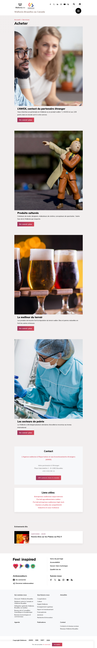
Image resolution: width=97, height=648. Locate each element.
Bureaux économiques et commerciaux (22, 616)
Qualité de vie (55, 569)
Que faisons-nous (43, 595)
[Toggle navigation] (78, 11)
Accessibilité (55, 562)
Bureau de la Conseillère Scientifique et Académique (23, 611)
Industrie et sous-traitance (48, 508)
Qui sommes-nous (20, 595)
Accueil (17, 20)
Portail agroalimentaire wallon (48, 499)
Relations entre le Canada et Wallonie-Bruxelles (23, 602)
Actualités (63, 595)
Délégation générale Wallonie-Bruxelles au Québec (24, 607)
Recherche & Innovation (45, 617)
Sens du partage (56, 559)
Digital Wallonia (42, 604)
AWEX (31, 640)
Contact (62, 622)
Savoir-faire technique (59, 566)
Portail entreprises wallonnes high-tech (48, 502)
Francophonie (41, 612)
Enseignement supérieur (45, 607)
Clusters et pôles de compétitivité (48, 505)
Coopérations (41, 599)
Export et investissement (45, 609)
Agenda (17, 622)
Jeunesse (40, 615)
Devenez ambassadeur (23, 583)
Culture (39, 601)
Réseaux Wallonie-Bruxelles (69, 629)
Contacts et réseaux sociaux (69, 626)
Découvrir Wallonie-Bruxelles (23, 599)
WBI (36, 640)
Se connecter (19, 580)
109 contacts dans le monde (48, 478)
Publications (41, 622)
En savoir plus (25, 120)
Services (26, 20)
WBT (42, 640)
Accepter (59, 644)
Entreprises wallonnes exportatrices (48, 497)
